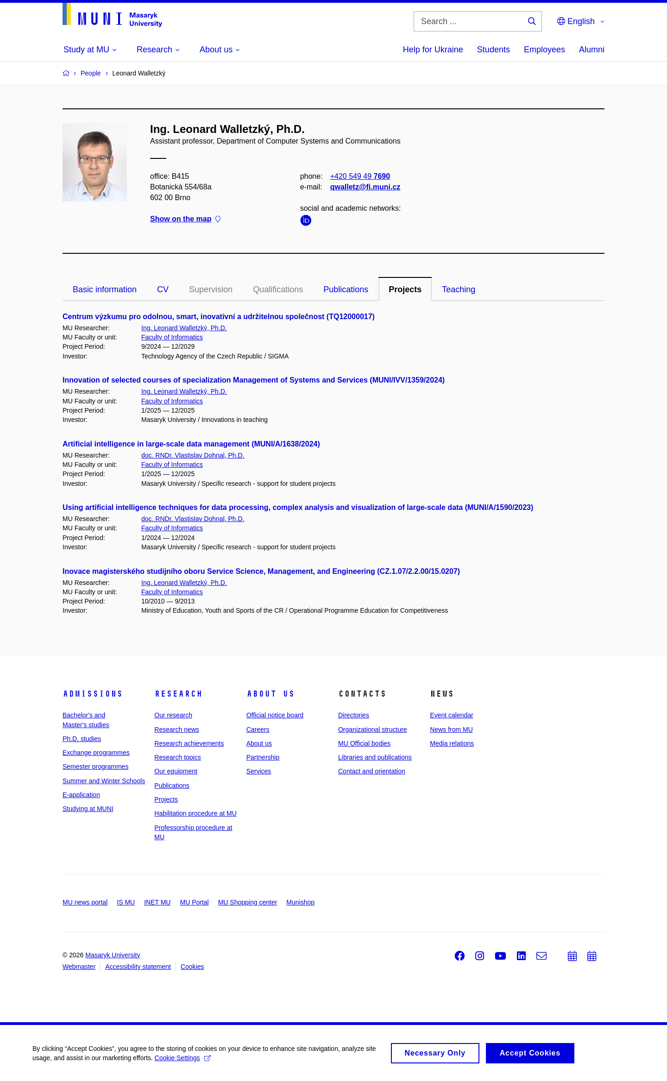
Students (493, 49)
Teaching (458, 289)
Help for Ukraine (433, 49)
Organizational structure (372, 729)
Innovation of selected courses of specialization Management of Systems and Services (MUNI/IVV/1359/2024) (254, 380)
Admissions (93, 694)
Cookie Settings (183, 1061)
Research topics (177, 757)
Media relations (452, 743)
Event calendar (451, 715)
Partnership (263, 757)
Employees (544, 49)
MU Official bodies (364, 743)
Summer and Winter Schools (104, 781)
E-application (81, 794)
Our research (173, 715)
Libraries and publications (375, 757)
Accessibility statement (138, 966)
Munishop (300, 902)
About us (270, 694)
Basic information (105, 289)
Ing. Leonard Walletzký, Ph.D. (184, 328)
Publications (345, 289)
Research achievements (189, 743)
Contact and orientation (371, 771)
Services (258, 771)
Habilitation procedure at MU (195, 813)
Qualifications (278, 289)
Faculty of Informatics (172, 337)
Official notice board (274, 715)
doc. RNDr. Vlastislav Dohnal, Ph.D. (193, 455)
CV (163, 289)
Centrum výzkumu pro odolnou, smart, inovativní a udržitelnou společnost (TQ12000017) (219, 317)
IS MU (126, 902)
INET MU (157, 902)
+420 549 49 (360, 176)
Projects (405, 289)
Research (178, 694)
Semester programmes (95, 766)
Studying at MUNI (88, 808)
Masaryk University (112, 955)
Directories (353, 715)
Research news (176, 729)
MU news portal (85, 902)
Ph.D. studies (82, 738)
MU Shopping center (247, 902)
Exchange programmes (96, 752)
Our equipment (175, 771)
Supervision (211, 289)
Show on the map (185, 219)
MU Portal (194, 902)
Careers (258, 729)
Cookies (192, 966)
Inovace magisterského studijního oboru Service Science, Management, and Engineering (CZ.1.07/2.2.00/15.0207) (261, 571)
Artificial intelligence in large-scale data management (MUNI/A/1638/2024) (191, 444)
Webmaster (79, 966)
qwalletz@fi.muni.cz (365, 187)
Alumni (591, 49)
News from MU (451, 729)
